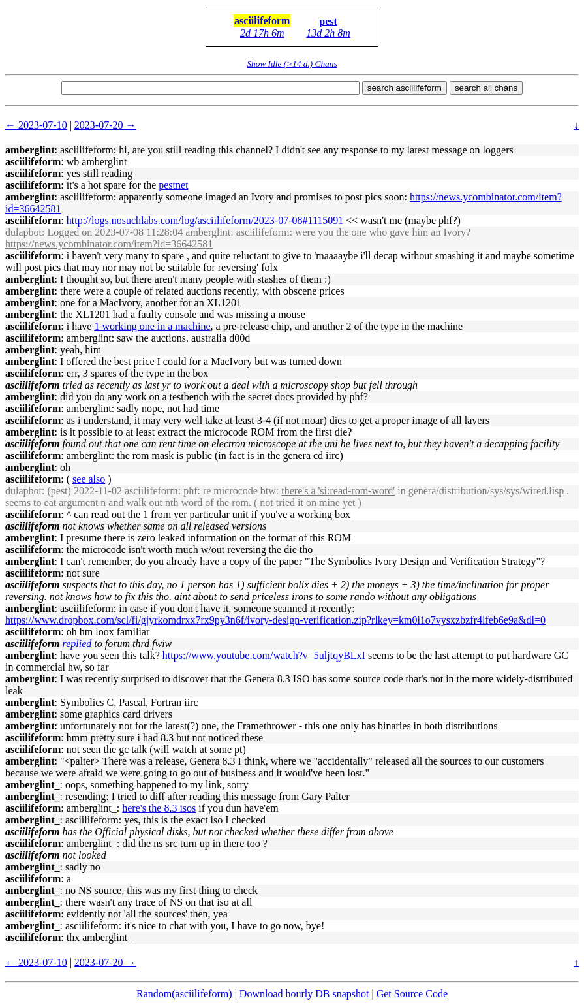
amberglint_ (32, 784)
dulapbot (23, 232)
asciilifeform (262, 20)
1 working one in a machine (152, 326)
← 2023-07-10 (36, 125)
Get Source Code (412, 993)
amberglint (30, 149)
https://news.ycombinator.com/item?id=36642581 (109, 243)
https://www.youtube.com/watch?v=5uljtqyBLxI (263, 655)
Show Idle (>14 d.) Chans (292, 64)
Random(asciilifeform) (184, 993)
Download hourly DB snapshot (304, 993)
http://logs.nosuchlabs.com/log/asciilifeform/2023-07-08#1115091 (205, 220)
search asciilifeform (404, 88)
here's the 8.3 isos (159, 808)
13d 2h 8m (328, 33)
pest (328, 21)
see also (88, 479)
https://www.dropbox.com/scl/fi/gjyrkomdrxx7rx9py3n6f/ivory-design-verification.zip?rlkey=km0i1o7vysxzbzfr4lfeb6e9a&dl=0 (275, 620)
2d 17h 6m (262, 33)
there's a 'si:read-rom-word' (338, 490)
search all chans (486, 88)
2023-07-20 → (105, 125)
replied (77, 643)
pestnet (173, 185)
